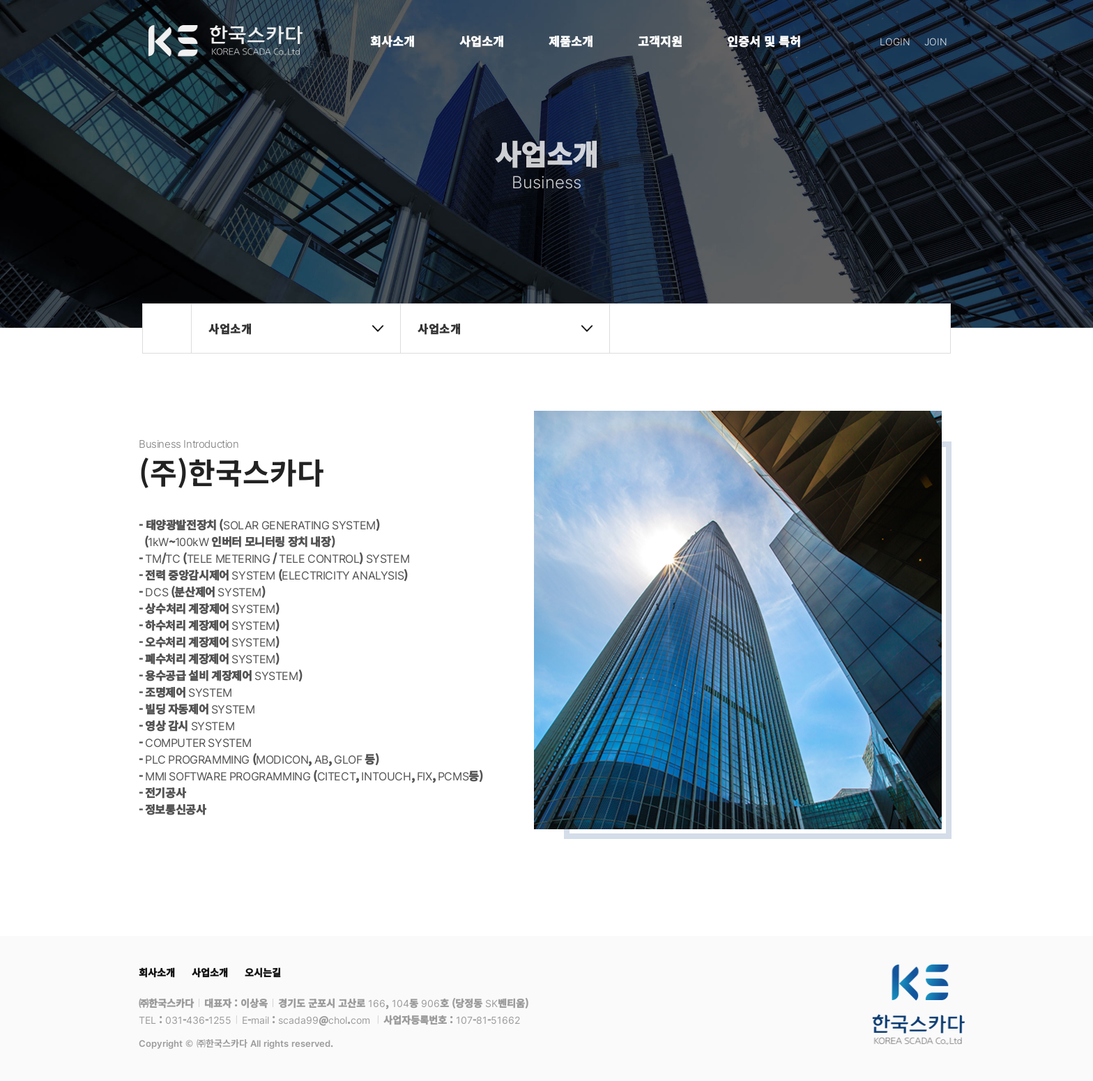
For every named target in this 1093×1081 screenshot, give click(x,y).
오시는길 (263, 972)
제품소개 (571, 41)
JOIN (935, 41)
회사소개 (392, 41)
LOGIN (895, 41)
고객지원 (660, 41)
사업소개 (481, 41)
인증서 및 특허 (764, 41)
